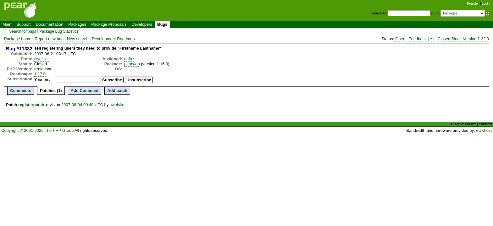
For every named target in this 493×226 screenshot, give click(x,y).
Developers (141, 24)
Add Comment (85, 90)
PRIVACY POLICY (463, 124)
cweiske (41, 58)
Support (23, 24)
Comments (20, 90)
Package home (17, 38)
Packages (77, 24)
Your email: (44, 79)
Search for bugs (22, 31)
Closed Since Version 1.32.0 (463, 38)
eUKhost (484, 130)
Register (473, 3)
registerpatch (31, 104)
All (432, 38)
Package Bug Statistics (58, 31)
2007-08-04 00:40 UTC (82, 104)
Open (400, 38)
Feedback (418, 38)
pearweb (132, 64)
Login (486, 3)
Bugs (162, 24)
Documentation (49, 24)
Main (7, 24)
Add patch (117, 90)
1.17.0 (40, 74)
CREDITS (485, 124)
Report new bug (49, 38)
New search (78, 38)
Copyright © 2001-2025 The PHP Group (37, 130)
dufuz (129, 58)
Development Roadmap (113, 38)
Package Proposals (108, 24)
